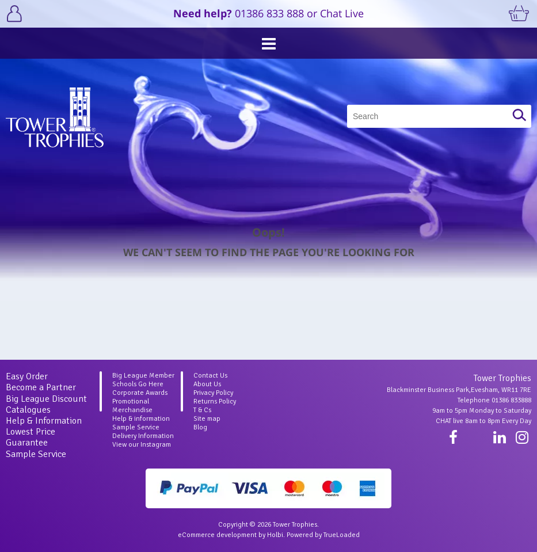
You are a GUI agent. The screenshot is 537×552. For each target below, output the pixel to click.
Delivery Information (143, 436)
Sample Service (36, 454)
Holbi (275, 535)
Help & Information (44, 421)
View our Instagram (141, 444)
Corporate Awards (139, 393)
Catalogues (28, 410)
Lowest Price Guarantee (30, 437)
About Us (207, 384)
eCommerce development (217, 535)
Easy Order (27, 376)
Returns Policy (214, 401)
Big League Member (143, 375)
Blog (200, 427)
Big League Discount (46, 399)
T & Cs (202, 410)
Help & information (141, 418)
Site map (206, 418)
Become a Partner (41, 387)
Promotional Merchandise (132, 405)
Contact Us (210, 375)
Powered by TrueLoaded (323, 535)
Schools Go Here (137, 384)
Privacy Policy (213, 393)
